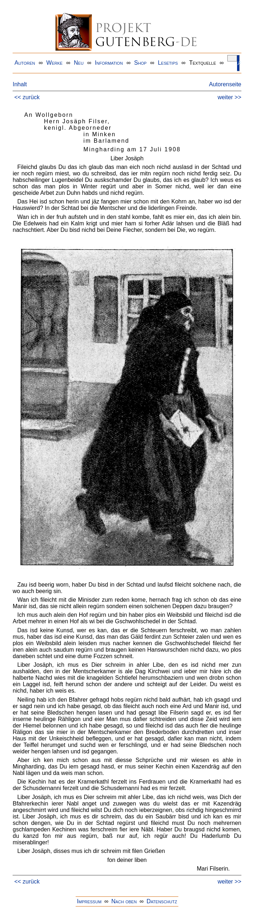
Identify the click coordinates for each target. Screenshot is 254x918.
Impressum (89, 901)
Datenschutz (162, 901)
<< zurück (27, 97)
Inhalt (20, 84)
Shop (140, 63)
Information (109, 63)
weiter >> (229, 97)
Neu (79, 63)
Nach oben (124, 901)
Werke (54, 63)
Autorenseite (225, 84)
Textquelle (202, 63)
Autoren (24, 63)
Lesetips (168, 63)
